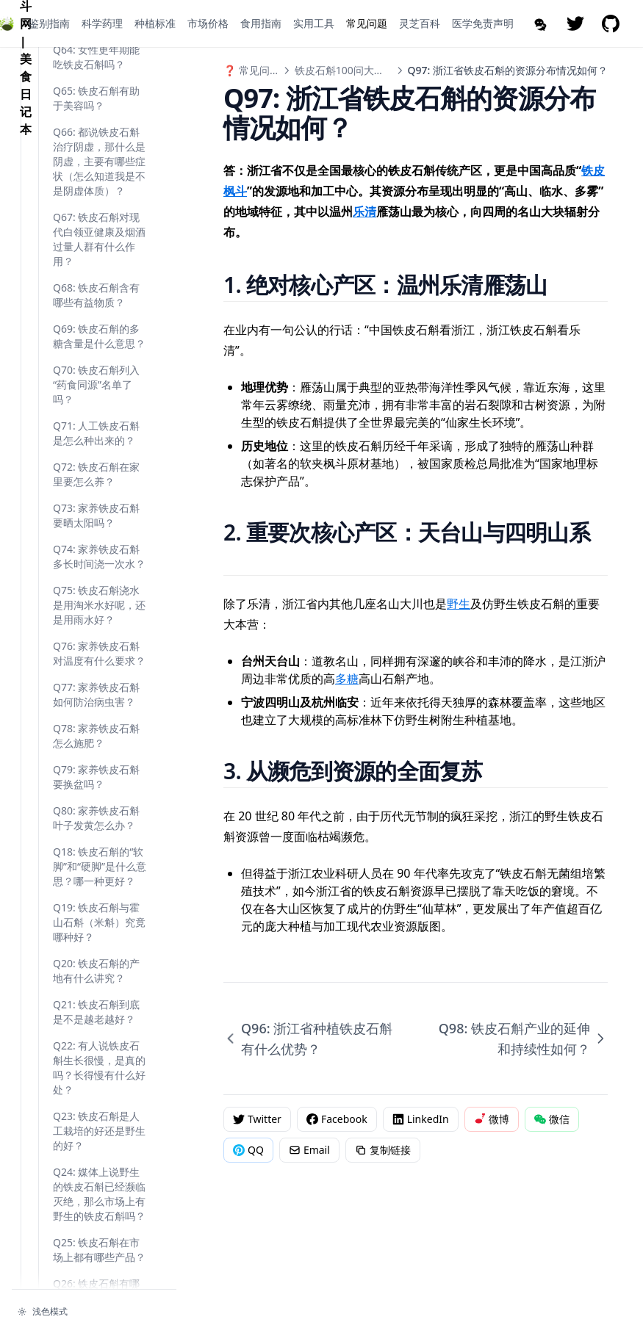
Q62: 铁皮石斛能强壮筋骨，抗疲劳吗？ (99, 327)
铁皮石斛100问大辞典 (345, 70)
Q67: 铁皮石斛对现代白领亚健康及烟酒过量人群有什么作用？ (99, 592)
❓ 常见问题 (251, 70)
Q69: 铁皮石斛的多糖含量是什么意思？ (99, 688)
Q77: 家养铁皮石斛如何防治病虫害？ (96, 1047)
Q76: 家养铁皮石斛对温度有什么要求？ (99, 1005)
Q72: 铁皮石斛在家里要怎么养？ (96, 826)
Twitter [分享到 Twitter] (257, 1119)
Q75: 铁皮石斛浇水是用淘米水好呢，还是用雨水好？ (99, 957)
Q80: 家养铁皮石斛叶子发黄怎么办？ (96, 1170)
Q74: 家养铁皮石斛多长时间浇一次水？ (99, 909)
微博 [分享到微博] (491, 1119)
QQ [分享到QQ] (248, 1150)
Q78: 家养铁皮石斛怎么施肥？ (96, 1088)
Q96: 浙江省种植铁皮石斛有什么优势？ (99, 77)
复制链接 (383, 1150)
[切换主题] (94, 1311)
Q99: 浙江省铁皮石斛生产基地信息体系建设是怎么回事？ (99, 237)
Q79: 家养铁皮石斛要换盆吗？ (96, 1129)
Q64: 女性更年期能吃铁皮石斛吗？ (96, 409)
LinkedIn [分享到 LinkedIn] (420, 1119)
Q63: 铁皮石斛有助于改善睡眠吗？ (96, 368)
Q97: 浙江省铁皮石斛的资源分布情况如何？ (99, 126)
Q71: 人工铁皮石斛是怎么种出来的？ (96, 785)
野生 (458, 604)
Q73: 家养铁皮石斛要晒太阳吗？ (96, 867)
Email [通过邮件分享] (309, 1150)
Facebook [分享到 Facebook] (336, 1119)
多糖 (347, 679)
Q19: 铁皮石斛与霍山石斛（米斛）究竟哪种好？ (99, 1274)
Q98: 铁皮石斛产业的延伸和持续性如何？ (96, 181)
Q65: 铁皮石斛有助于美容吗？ (96, 450)
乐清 (364, 211)
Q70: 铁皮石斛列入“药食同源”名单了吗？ (96, 737)
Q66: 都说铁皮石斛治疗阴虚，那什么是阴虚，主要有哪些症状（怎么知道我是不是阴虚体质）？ (99, 513)
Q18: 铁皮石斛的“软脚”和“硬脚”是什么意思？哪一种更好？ (99, 1218)
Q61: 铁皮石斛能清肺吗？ (96, 286)
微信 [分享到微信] (552, 1119)
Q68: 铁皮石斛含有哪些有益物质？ (96, 647)
